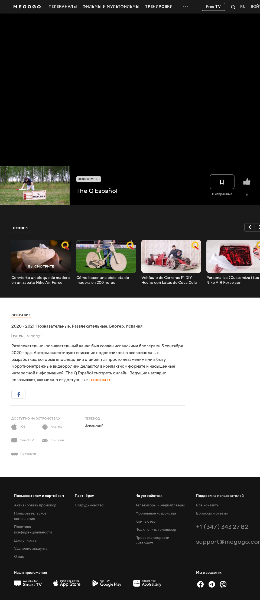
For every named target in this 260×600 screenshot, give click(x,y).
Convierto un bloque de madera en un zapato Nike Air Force (40, 280)
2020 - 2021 (22, 326)
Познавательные (53, 326)
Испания (134, 326)
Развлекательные (89, 326)
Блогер (116, 326)
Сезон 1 (20, 228)
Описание (21, 315)
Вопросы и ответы (212, 513)
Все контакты (207, 505)
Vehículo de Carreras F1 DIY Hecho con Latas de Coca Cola (169, 280)
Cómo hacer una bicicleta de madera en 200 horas (102, 280)
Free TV (213, 6)
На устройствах (148, 495)
